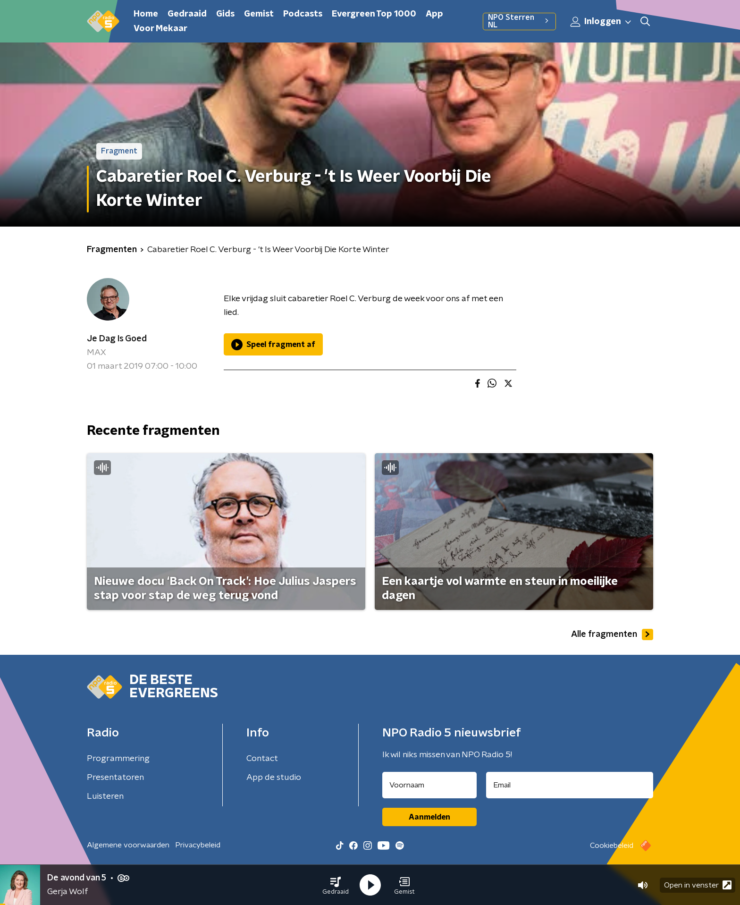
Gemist (259, 14)
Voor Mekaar (160, 29)
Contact (262, 758)
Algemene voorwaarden (128, 845)
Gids (225, 14)
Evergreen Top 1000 (374, 14)
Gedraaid (187, 14)
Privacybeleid (197, 845)
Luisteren (105, 796)
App (434, 14)
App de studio (273, 777)
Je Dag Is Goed (117, 339)
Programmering (118, 758)
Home (146, 14)
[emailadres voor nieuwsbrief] (570, 785)
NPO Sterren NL (519, 21)
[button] (335, 885)
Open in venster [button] (698, 884)
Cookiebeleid (611, 845)
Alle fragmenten (612, 634)
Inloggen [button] (601, 22)
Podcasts (302, 14)
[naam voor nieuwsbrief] (429, 785)
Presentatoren (115, 777)
